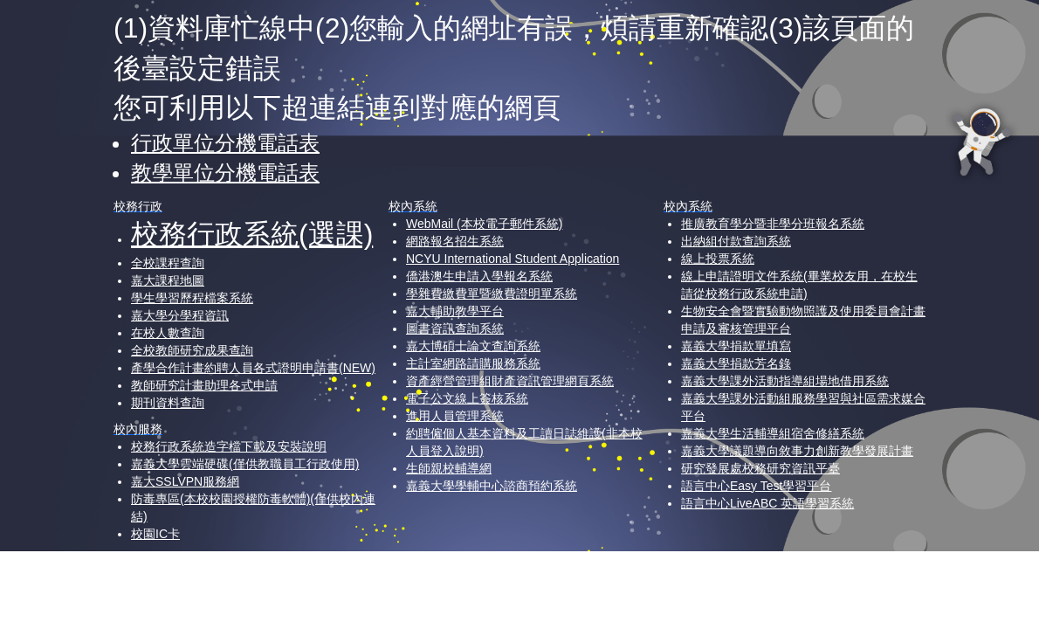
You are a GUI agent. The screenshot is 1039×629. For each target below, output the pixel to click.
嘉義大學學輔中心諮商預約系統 (491, 486)
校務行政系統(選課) (252, 234)
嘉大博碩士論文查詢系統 (473, 346)
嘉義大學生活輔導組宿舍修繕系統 (772, 433)
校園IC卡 (155, 534)
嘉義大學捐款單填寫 (736, 346)
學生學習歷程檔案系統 (192, 298)
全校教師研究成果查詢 (192, 350)
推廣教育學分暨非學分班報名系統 (772, 224)
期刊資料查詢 (167, 403)
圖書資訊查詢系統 (455, 328)
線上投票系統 (717, 259)
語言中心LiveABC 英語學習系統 (767, 503)
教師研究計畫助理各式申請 (204, 385)
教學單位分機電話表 (225, 172)
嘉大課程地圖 (167, 280)
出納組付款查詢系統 (736, 241)
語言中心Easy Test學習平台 (756, 486)
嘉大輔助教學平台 (455, 311)
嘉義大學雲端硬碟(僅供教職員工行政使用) (245, 464)
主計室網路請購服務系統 (473, 363)
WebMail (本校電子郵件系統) (484, 224)
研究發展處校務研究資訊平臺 (760, 468)
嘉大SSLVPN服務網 (185, 481)
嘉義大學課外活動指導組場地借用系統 (785, 381)
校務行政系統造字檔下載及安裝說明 (229, 446)
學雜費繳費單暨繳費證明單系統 (491, 294)
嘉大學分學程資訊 (180, 315)
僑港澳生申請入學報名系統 (479, 276)
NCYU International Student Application (512, 259)
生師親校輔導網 (449, 468)
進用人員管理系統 (455, 416)
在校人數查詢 (167, 333)
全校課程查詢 (167, 263)
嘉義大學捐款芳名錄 (736, 363)
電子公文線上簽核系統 (467, 398)
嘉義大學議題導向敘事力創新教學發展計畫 (797, 451)
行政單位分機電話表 (225, 143)
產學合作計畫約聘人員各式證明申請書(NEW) (253, 368)
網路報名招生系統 (455, 241)
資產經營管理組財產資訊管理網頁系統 (510, 381)
